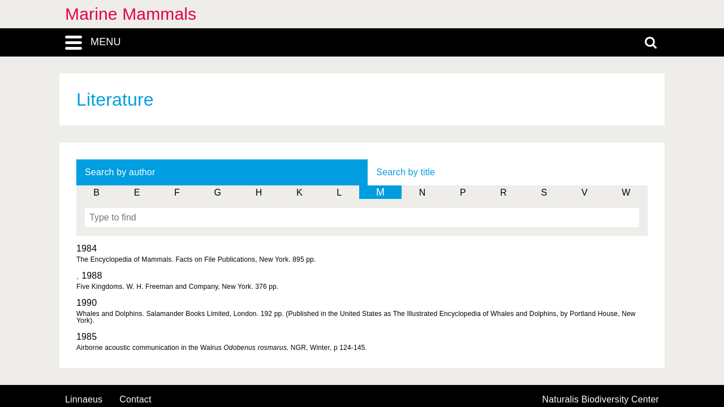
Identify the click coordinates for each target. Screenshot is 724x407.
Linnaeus (83, 399)
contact (135, 399)
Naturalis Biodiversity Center (601, 399)
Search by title (405, 172)
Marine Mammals (130, 14)
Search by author (120, 172)
